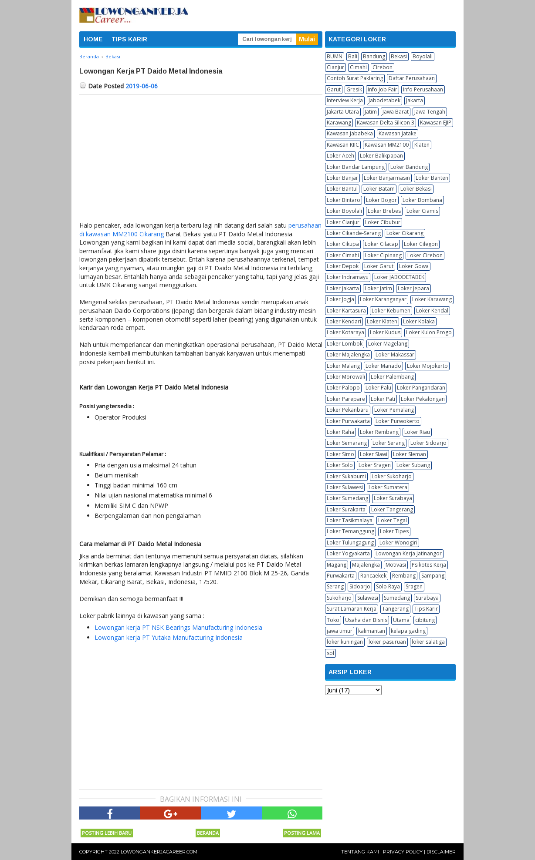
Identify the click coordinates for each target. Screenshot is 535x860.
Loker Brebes (384, 211)
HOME (93, 39)
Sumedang (397, 597)
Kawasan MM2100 (387, 144)
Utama (401, 620)
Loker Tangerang (392, 509)
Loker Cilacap (381, 244)
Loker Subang (413, 465)
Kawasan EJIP (435, 122)
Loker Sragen (375, 465)
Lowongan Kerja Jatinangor (409, 553)
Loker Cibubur (382, 222)
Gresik (354, 89)
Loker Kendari (344, 321)
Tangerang (395, 608)
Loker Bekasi (416, 188)
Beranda (208, 833)
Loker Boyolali (344, 211)
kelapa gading (408, 631)
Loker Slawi (373, 454)
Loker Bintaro (343, 200)
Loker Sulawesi (345, 487)
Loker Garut (378, 266)
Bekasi (399, 56)
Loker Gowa (414, 266)
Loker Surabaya (393, 498)
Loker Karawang (432, 299)
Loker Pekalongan (423, 399)
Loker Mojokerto (427, 366)
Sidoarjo (359, 586)
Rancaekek (373, 575)
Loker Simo (340, 454)
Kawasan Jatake (397, 133)
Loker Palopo (343, 387)
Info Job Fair (382, 89)
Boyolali (423, 56)
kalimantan (371, 631)
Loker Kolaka (419, 321)
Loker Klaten (382, 321)
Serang (335, 586)
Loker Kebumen (391, 310)
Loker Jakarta (343, 288)
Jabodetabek (384, 100)
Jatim (371, 111)
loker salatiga (428, 641)
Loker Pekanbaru (348, 409)
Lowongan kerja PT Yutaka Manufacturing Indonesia (169, 637)
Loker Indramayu (348, 277)
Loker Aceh (340, 155)
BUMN (334, 56)
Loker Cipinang (383, 255)
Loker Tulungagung (350, 542)
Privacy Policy (403, 852)
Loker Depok (343, 266)
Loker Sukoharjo (392, 476)
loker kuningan (345, 641)
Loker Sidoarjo (428, 443)
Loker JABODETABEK (399, 277)
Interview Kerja (345, 100)
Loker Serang (388, 443)
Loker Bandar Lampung (356, 167)
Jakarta (414, 100)
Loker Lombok (344, 343)
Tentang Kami (360, 852)
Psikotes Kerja (429, 564)
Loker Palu (378, 387)
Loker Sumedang (347, 498)
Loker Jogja (340, 299)
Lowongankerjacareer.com (159, 852)
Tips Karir (426, 608)
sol (330, 653)
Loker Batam (379, 188)
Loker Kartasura (346, 310)
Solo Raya (388, 586)
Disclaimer (441, 852)
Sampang (432, 575)
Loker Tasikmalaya (349, 520)
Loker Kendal (432, 310)
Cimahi (358, 67)
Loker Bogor (381, 200)
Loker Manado (383, 366)
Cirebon (382, 67)
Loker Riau (417, 432)
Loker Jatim (378, 288)
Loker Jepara (413, 288)
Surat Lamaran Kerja (351, 608)
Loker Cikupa (343, 244)
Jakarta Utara (343, 111)
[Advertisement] (200, 160)
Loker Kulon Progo (429, 332)
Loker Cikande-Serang (354, 233)
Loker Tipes (394, 531)
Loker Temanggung (350, 531)
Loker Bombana (422, 200)
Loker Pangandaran (421, 387)
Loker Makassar (395, 354)
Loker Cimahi (343, 255)
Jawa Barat (396, 111)
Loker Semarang (347, 443)
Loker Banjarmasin (387, 177)
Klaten (422, 144)
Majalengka (366, 564)
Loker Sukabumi (346, 476)
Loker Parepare (346, 399)
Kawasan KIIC (343, 144)
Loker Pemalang (394, 409)
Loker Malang (343, 366)
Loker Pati (383, 399)
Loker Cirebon (425, 255)
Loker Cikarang (404, 233)
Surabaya (427, 597)
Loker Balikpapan (381, 155)
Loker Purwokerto (398, 421)
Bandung (374, 56)
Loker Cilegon (421, 244)
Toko (333, 620)
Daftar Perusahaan (412, 78)
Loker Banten (432, 177)
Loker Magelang (387, 343)
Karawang (339, 122)
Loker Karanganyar (383, 299)
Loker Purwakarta (348, 421)
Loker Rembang (379, 432)
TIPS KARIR (129, 39)
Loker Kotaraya (345, 332)
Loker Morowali (346, 376)
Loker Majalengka (348, 354)
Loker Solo (340, 465)
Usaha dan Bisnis (366, 620)
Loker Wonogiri (398, 542)
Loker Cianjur (343, 222)
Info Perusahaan (423, 89)
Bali (352, 56)
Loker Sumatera (388, 487)
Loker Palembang (392, 376)
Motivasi (396, 564)
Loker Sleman (409, 454)
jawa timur (339, 631)
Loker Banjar (342, 177)
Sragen (414, 586)
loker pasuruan (387, 641)
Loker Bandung (409, 167)
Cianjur (335, 67)
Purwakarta (341, 575)
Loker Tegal (392, 520)
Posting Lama (302, 833)
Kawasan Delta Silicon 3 (385, 122)
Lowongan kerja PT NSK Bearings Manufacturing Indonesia (178, 627)
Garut (334, 89)
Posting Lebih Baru (107, 833)
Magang (336, 564)
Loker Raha (340, 432)
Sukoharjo (339, 597)
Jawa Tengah (429, 111)
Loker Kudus (385, 332)
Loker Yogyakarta (348, 553)
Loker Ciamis (422, 211)
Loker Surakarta (346, 509)
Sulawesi (367, 597)
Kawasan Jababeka (350, 133)
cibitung (425, 620)
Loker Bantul (342, 188)
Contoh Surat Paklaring (355, 78)
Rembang (404, 575)
